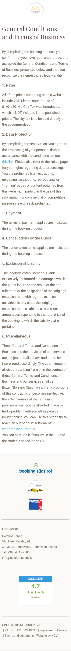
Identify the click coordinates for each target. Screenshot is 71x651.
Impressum (47, 630)
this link (7, 162)
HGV (54, 635)
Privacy (62, 630)
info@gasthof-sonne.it (17, 558)
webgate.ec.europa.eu (19, 429)
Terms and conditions (19, 635)
